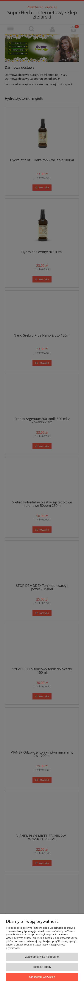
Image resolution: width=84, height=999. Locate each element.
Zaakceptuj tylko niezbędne (42, 956)
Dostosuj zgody (42, 966)
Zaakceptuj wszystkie (42, 976)
